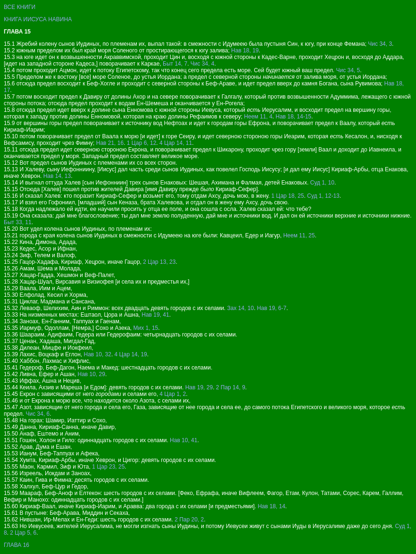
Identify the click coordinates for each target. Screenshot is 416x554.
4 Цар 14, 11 (175, 143)
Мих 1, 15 (145, 328)
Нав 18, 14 (271, 506)
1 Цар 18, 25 (287, 196)
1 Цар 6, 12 (142, 143)
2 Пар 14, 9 (230, 387)
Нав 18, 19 (244, 50)
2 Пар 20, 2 (189, 519)
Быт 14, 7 (175, 63)
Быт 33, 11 (18, 222)
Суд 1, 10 (322, 182)
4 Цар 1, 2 (172, 394)
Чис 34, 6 (38, 414)
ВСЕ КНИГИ (19, 7)
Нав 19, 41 (155, 314)
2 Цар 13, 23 (159, 262)
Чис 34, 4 (203, 63)
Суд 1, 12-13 (323, 196)
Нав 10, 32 (97, 354)
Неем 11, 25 (299, 235)
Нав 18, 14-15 (293, 116)
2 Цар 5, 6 (23, 532)
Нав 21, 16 (110, 143)
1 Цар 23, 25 (108, 466)
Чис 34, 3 (380, 44)
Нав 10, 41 (183, 440)
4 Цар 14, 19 (131, 354)
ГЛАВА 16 (16, 545)
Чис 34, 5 (348, 70)
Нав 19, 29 (199, 387)
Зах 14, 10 (240, 308)
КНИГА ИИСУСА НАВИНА (38, 19)
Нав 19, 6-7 (271, 308)
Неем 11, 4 (258, 116)
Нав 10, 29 (91, 374)
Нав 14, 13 (57, 176)
